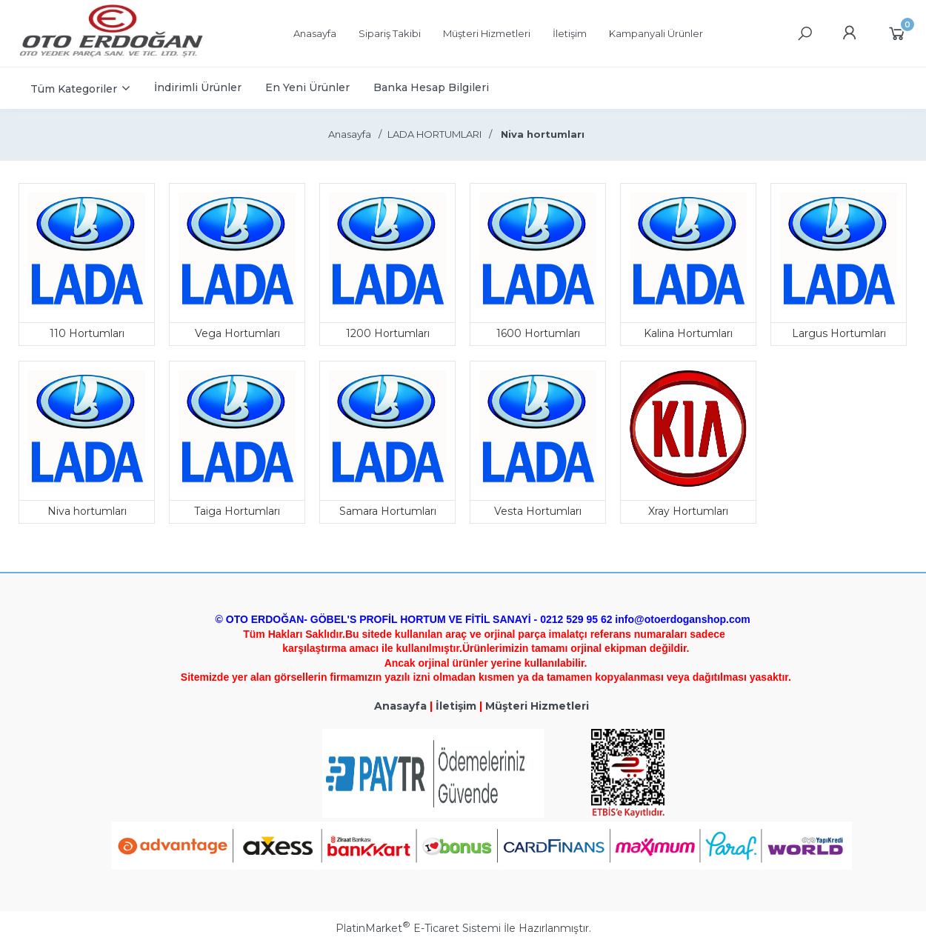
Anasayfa (400, 706)
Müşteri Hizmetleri (537, 706)
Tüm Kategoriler (73, 89)
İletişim (456, 706)
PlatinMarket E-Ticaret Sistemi (418, 928)
